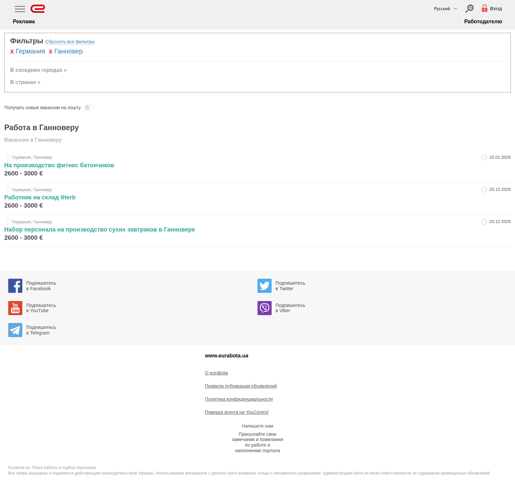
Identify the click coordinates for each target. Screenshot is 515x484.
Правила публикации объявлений (241, 386)
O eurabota (216, 372)
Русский (442, 8)
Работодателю (483, 21)
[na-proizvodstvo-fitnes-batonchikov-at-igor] (257, 167)
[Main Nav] (20, 10)
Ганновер (68, 51)
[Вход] (469, 9)
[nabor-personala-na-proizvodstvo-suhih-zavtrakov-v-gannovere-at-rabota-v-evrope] (257, 231)
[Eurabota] (38, 9)
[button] (257, 107)
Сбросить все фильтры (70, 41)
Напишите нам (257, 426)
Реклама (24, 21)
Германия (30, 51)
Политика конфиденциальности (239, 399)
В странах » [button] (25, 82)
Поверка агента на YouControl (236, 412)
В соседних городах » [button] (38, 70)
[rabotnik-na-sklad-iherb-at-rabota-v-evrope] (257, 199)
